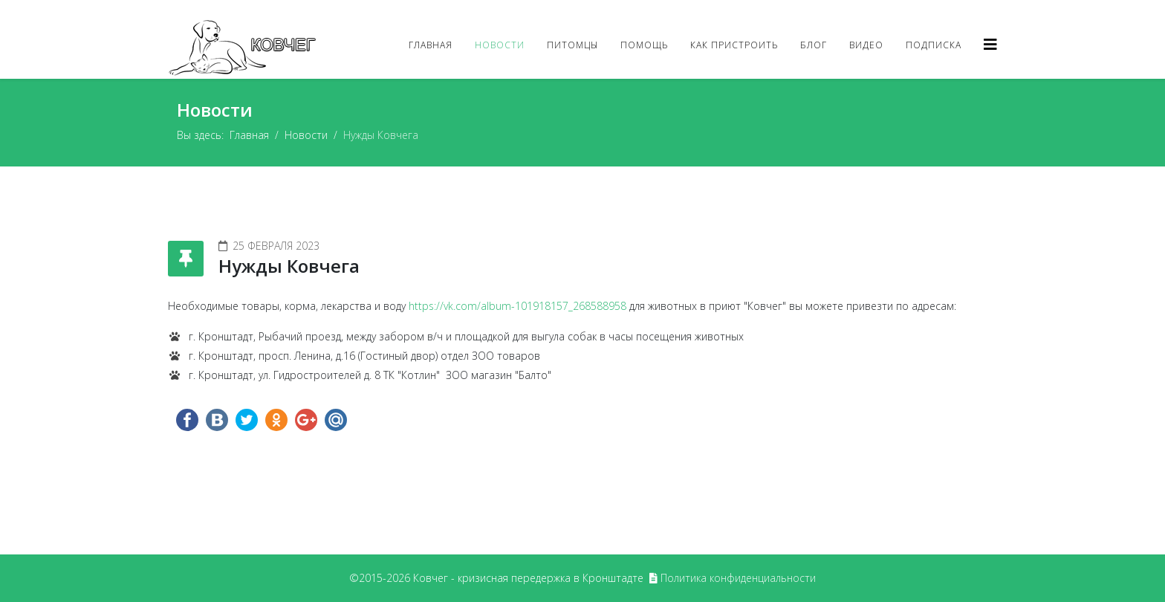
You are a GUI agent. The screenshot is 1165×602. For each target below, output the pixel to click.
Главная (430, 45)
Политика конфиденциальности (738, 578)
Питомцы (572, 45)
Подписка (933, 45)
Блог (813, 45)
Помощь (644, 45)
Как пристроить (734, 45)
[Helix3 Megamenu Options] (990, 44)
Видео (866, 45)
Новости (500, 45)
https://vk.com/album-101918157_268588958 (517, 306)
